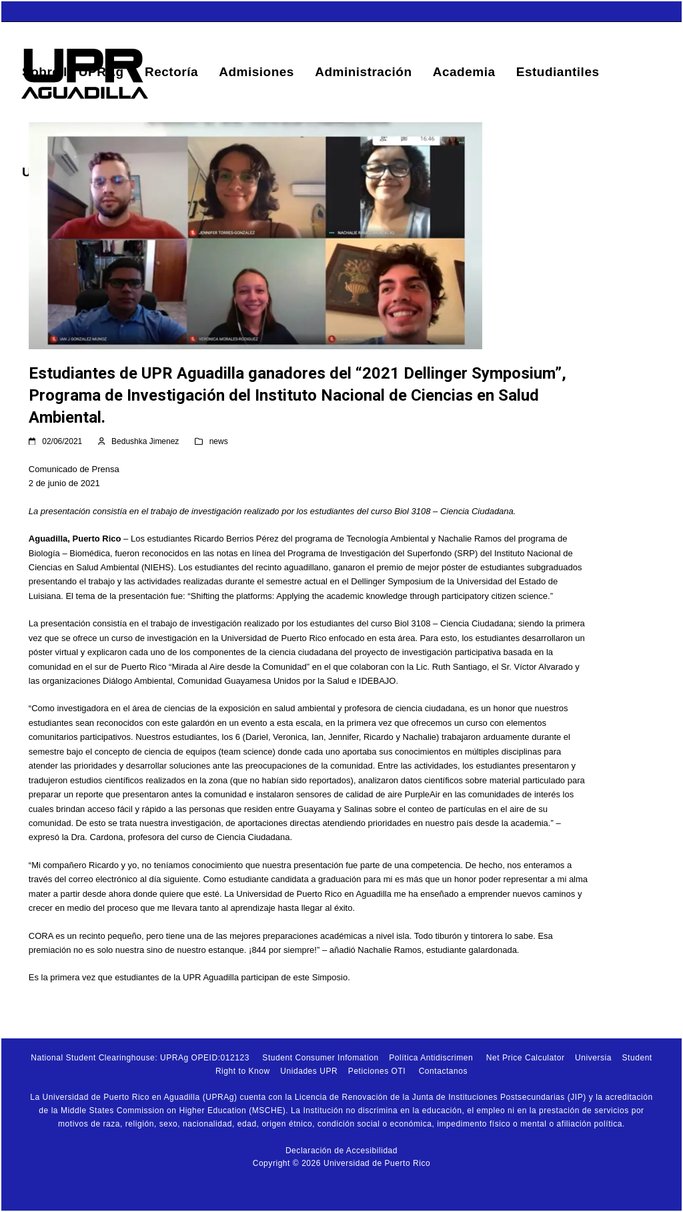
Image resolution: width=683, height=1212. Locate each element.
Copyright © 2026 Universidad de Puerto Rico (342, 1163)
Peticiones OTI (377, 1071)
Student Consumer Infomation (320, 1057)
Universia (593, 1057)
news (218, 441)
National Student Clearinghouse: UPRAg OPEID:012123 (140, 1057)
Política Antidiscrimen (431, 1057)
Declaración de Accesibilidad (341, 1150)
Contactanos (443, 1071)
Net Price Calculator (525, 1057)
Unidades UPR (308, 1071)
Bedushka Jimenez (145, 441)
